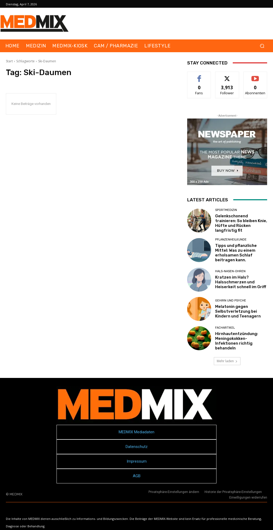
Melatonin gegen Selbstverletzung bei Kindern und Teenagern (238, 311)
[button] (262, 46)
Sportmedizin (226, 210)
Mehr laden (227, 361)
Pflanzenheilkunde (231, 239)
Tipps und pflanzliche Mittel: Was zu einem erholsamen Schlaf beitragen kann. (236, 252)
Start (9, 61)
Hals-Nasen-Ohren (230, 271)
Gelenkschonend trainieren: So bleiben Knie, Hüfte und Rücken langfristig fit (241, 223)
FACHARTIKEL (225, 327)
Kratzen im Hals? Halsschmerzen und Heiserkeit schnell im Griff (240, 282)
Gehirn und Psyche (230, 300)
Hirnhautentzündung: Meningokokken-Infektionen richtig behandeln (236, 340)
